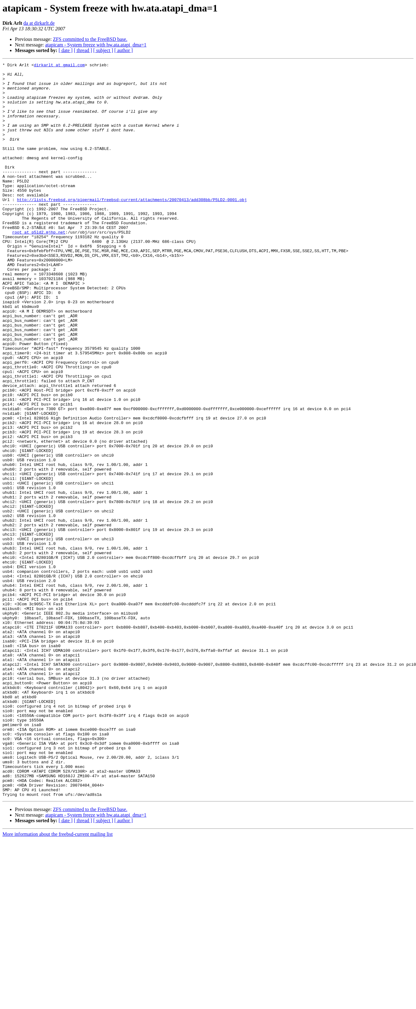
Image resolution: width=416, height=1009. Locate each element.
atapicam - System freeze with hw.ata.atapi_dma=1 (96, 44)
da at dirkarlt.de (39, 23)
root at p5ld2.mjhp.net (38, 266)
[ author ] (123, 50)
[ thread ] (83, 50)
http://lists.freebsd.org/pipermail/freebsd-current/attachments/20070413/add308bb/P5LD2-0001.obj (132, 227)
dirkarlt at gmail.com (59, 65)
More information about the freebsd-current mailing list (57, 981)
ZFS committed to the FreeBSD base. (90, 39)
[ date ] (66, 50)
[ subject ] (103, 50)
